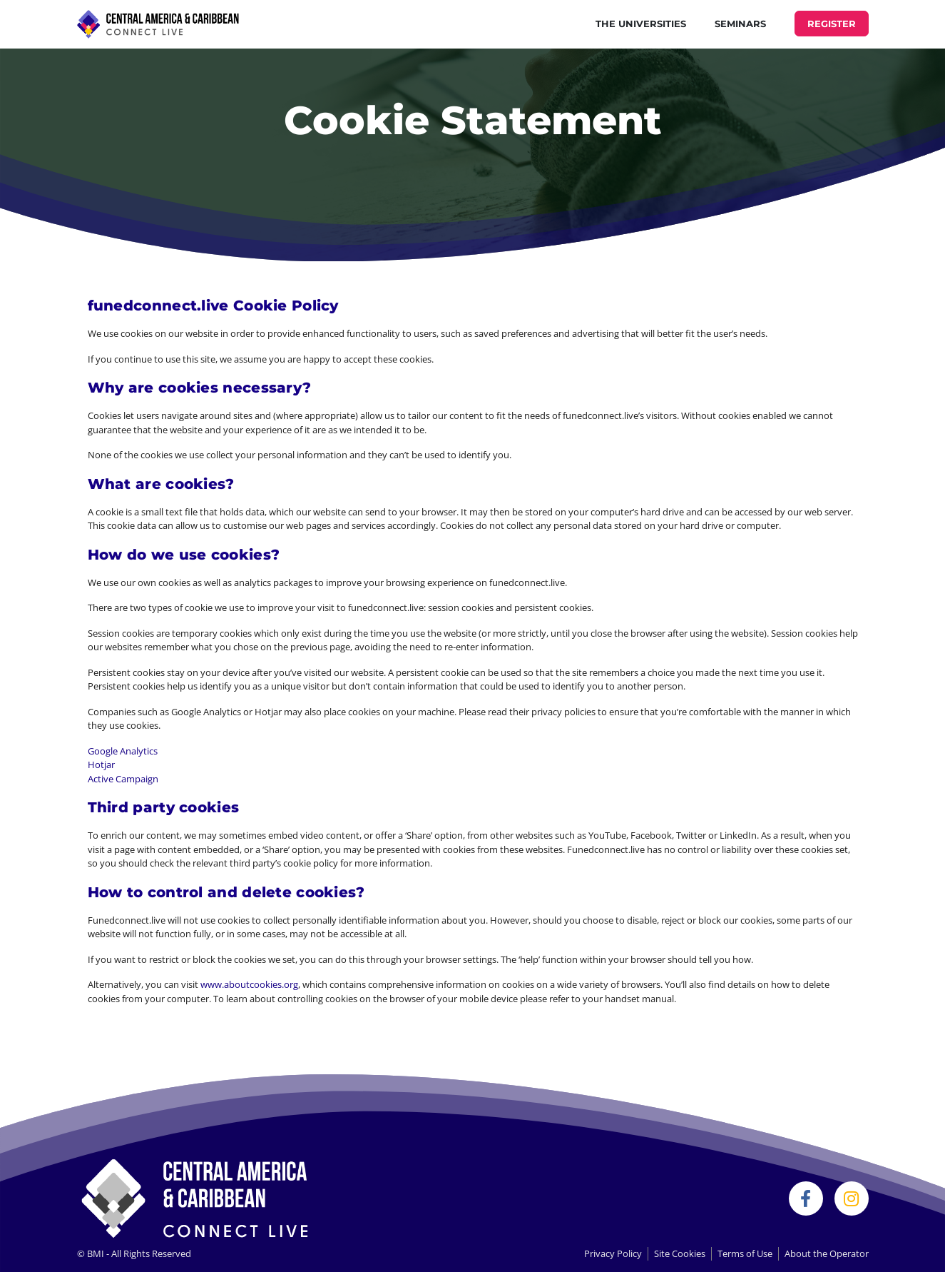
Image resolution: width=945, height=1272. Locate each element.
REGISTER (831, 23)
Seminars (740, 23)
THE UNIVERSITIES (641, 23)
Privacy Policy (613, 1253)
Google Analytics (123, 750)
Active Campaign (123, 778)
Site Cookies (679, 1253)
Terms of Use (744, 1253)
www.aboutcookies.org (249, 984)
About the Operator (827, 1253)
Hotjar (101, 764)
